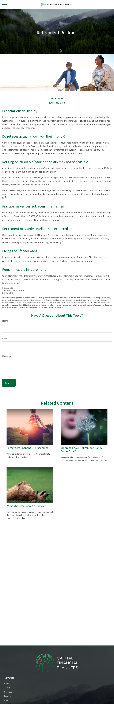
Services (8, 692)
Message (6, 356)
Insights (7, 696)
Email (5, 338)
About (7, 687)
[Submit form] (9, 383)
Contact (7, 700)
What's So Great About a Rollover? (27, 506)
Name (5, 320)
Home (7, 683)
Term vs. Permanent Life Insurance (27, 448)
